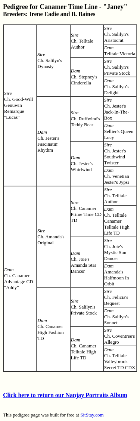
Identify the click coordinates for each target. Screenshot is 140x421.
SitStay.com (91, 415)
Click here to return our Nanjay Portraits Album (65, 395)
